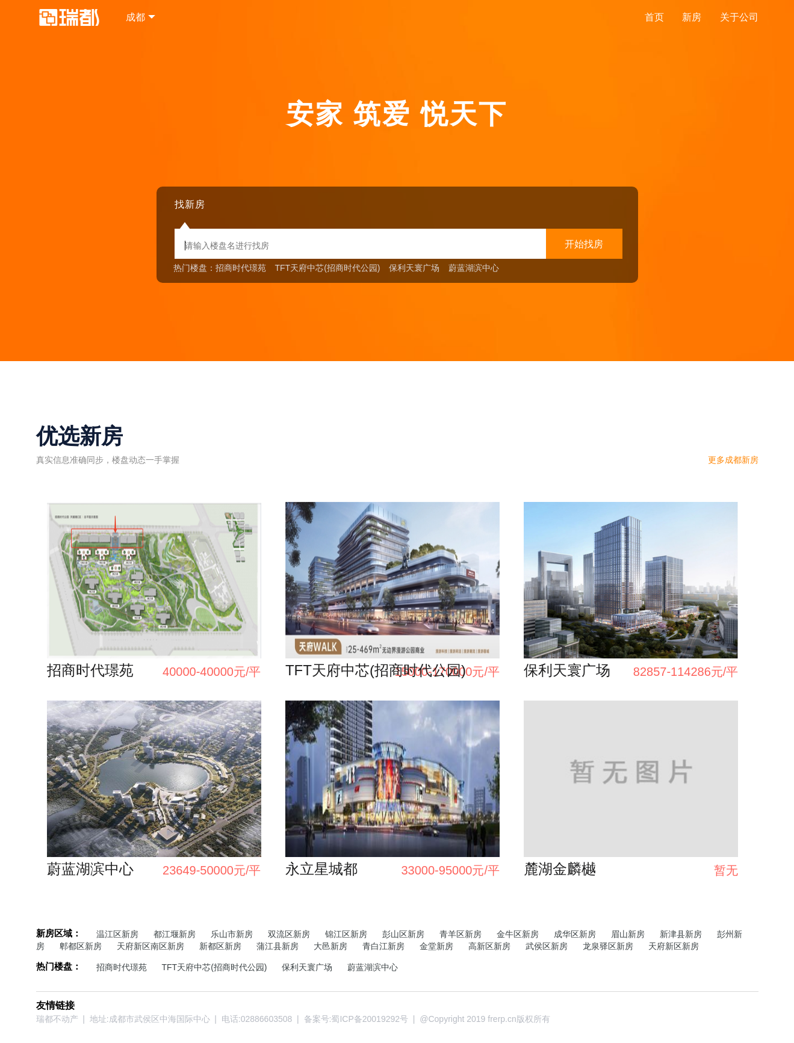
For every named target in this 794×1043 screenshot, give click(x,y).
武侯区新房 (547, 946)
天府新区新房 (673, 946)
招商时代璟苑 (241, 268)
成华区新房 (575, 934)
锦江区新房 (346, 934)
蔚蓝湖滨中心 (473, 268)
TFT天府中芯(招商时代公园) (327, 268)
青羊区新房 (460, 934)
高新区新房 (489, 946)
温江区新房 (117, 934)
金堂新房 (436, 946)
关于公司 (739, 17)
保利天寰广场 (414, 268)
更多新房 (733, 460)
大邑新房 (330, 946)
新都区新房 (220, 946)
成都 (135, 17)
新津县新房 (681, 934)
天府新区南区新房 (150, 946)
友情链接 (55, 1005)
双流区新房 (289, 934)
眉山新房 (628, 934)
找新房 (190, 204)
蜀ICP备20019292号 (369, 1019)
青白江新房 (383, 946)
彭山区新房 (403, 934)
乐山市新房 (232, 934)
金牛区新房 (518, 934)
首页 (654, 17)
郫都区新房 (81, 946)
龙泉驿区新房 (608, 946)
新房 (691, 17)
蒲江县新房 (277, 946)
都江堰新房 (175, 934)
